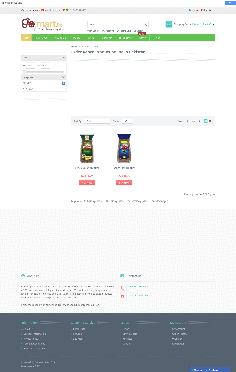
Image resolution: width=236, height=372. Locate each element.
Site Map (78, 338)
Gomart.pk (40, 362)
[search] (111, 3)
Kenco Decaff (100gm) (87, 167)
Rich (86, 201)
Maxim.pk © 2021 (30, 366)
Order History (179, 333)
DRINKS (27, 83)
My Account (108, 30)
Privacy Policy (30, 338)
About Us (28, 328)
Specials (127, 343)
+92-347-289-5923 (77, 10)
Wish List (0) (93, 30)
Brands (126, 328)
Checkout (138, 30)
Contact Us (79, 328)
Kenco (80, 201)
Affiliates (127, 338)
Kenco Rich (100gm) (124, 167)
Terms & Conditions (34, 343)
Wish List (177, 338)
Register (206, 10)
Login (193, 10)
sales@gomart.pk (51, 10)
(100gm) (93, 201)
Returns (77, 333)
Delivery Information (34, 333)
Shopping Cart (124, 30)
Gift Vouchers (130, 333)
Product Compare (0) (189, 121)
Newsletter (178, 343)
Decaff (131, 201)
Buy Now (87, 182)
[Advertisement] (43, 153)
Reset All (28, 88)
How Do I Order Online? (36, 348)
